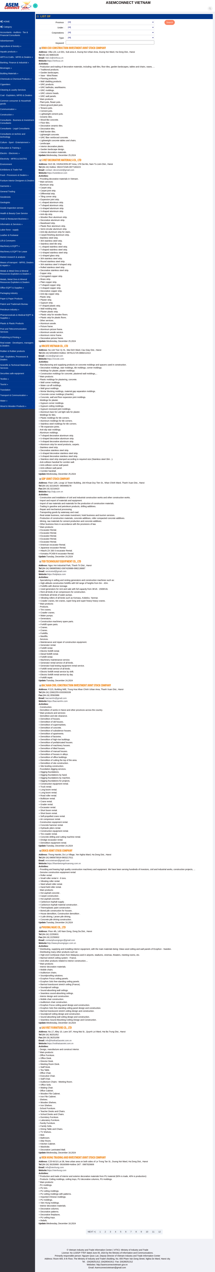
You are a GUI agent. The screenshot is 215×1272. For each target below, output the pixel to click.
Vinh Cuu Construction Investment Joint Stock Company (76, 48)
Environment (8, 164)
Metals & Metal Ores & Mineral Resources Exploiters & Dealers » (18, 272)
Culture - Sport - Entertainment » (18, 142)
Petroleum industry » (18, 309)
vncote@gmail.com (56, 356)
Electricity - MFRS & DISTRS (15, 159)
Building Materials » (18, 73)
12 (160, 1232)
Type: (63, 38)
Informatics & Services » (18, 224)
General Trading (9, 191)
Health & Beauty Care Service (16, 213)
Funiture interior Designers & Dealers (19, 180)
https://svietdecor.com (59, 173)
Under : (62, 27)
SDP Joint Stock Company (58, 479)
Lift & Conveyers (9, 240)
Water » (18, 400)
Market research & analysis (14, 257)
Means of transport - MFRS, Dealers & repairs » (18, 264)
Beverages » (18, 68)
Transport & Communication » (18, 395)
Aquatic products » (18, 51)
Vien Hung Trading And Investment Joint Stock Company (76, 1157)
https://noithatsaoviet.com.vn (62, 1043)
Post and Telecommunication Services (15, 330)
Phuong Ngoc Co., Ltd (56, 927)
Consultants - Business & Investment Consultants (19, 121)
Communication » (18, 109)
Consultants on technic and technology (14, 135)
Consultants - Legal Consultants (16, 128)
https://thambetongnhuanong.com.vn (66, 863)
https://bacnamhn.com (59, 701)
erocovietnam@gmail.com (59, 860)
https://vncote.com (57, 359)
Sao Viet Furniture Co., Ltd (59, 1027)
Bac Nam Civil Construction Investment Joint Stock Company (78, 685)
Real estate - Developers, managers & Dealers (18, 344)
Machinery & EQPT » (18, 246)
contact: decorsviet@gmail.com (61, 170)
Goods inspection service (13, 208)
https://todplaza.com (58, 574)
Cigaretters (7, 84)
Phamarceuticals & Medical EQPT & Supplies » (18, 316)
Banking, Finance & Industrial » (18, 62)
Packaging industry (11, 293)
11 (154, 1232)
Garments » (18, 186)
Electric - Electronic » (18, 153)
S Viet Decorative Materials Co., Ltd (63, 160)
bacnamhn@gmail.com (58, 698)
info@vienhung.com (56, 1167)
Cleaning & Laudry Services (15, 90)
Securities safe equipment (14, 373)
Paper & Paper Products (13, 298)
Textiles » (18, 378)
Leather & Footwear (11, 235)
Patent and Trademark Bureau (16, 304)
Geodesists (7, 197)
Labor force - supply (11, 230)
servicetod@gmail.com (57, 571)
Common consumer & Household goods (17, 102)
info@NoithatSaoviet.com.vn (60, 1040)
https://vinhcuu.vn (57, 61)
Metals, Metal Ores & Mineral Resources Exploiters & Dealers (16, 280)
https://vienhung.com (58, 1170)
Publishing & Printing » (18, 337)
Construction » (18, 114)
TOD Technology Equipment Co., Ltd (63, 561)
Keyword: (61, 43)
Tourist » (18, 384)
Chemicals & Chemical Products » (18, 78)
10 (148, 1232)
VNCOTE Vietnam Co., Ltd (57, 346)
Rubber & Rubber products (14, 351)
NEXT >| (93, 1232)
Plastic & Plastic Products (14, 323)
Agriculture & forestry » (18, 46)
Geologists (7, 202)
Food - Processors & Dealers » (18, 175)
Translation (7, 390)
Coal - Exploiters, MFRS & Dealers (18, 95)
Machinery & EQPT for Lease (15, 251)
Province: (61, 22)
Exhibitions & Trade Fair (13, 169)
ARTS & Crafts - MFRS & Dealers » (18, 57)
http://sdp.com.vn (57, 491)
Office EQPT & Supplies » (18, 287)
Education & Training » (18, 147)
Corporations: (59, 33)
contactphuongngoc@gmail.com (62, 940)
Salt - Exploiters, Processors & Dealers (16, 358)
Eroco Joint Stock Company (59, 850)
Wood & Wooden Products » (18, 406)
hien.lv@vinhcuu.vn (56, 58)
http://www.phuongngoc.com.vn (63, 943)
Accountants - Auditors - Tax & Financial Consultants (16, 33)
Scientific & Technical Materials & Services (17, 366)
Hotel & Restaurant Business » (18, 218)
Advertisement (8, 41)
